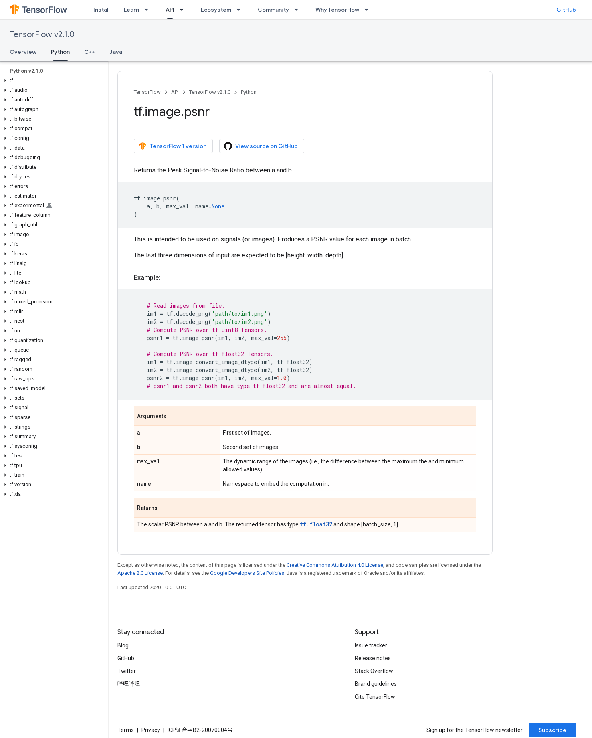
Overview (23, 51)
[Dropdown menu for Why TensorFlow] (368, 9)
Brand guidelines (376, 684)
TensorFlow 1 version (172, 146)
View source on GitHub (261, 146)
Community (273, 9)
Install (101, 9)
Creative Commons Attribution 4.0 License (335, 565)
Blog (123, 645)
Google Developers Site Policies (247, 573)
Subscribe (552, 730)
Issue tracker (371, 645)
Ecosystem (216, 9)
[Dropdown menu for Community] (298, 9)
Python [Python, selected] (60, 51)
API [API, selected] (170, 9)
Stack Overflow (374, 671)
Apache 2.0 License (140, 573)
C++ (89, 51)
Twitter (126, 671)
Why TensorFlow (337, 9)
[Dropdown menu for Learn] (148, 9)
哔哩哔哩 (128, 684)
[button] (52, 80)
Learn (131, 9)
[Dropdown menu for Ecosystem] (241, 9)
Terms (125, 730)
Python (249, 92)
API (175, 92)
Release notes (373, 658)
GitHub (566, 9)
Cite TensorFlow (375, 697)
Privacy (150, 730)
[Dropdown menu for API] (184, 9)
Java (115, 51)
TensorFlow (147, 92)
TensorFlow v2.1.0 (42, 35)
